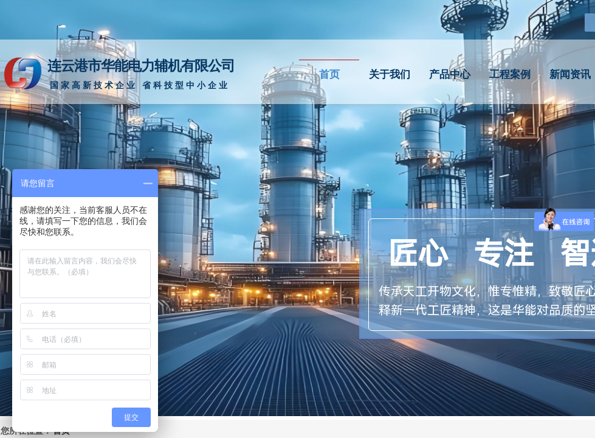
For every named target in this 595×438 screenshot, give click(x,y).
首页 (329, 74)
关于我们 (389, 74)
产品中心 (449, 74)
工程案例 (510, 74)
